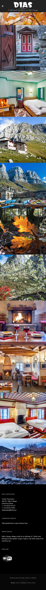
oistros (17, 583)
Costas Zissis (31, 583)
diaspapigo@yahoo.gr (9, 510)
